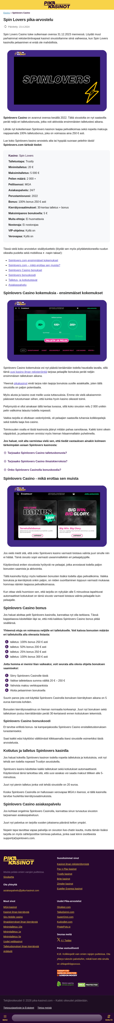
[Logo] (57, 4)
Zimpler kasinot (65, 883)
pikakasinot (20, 383)
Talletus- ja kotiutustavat (22, 280)
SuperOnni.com (65, 917)
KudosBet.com (64, 921)
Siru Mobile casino (13, 917)
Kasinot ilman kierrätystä (16, 912)
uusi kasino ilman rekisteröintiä (28, 371)
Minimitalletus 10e (12, 926)
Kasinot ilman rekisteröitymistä (73, 864)
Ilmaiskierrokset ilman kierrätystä (20, 921)
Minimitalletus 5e (12, 936)
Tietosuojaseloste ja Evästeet (18, 1007)
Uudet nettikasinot (12, 941)
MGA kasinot (10, 907)
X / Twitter (66, 940)
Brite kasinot (63, 878)
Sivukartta (8, 877)
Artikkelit (7, 951)
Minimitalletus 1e (12, 931)
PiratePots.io (63, 926)
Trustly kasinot (64, 874)
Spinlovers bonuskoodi (22, 275)
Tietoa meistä (45, 1007)
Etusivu (6, 13)
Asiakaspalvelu (17, 284)
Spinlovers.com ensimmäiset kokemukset (33, 260)
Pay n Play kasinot (66, 869)
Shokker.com (64, 907)
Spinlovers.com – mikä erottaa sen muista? (34, 265)
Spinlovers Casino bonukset (25, 270)
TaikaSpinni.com (65, 912)
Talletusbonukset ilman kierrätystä (21, 946)
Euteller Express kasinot (69, 888)
